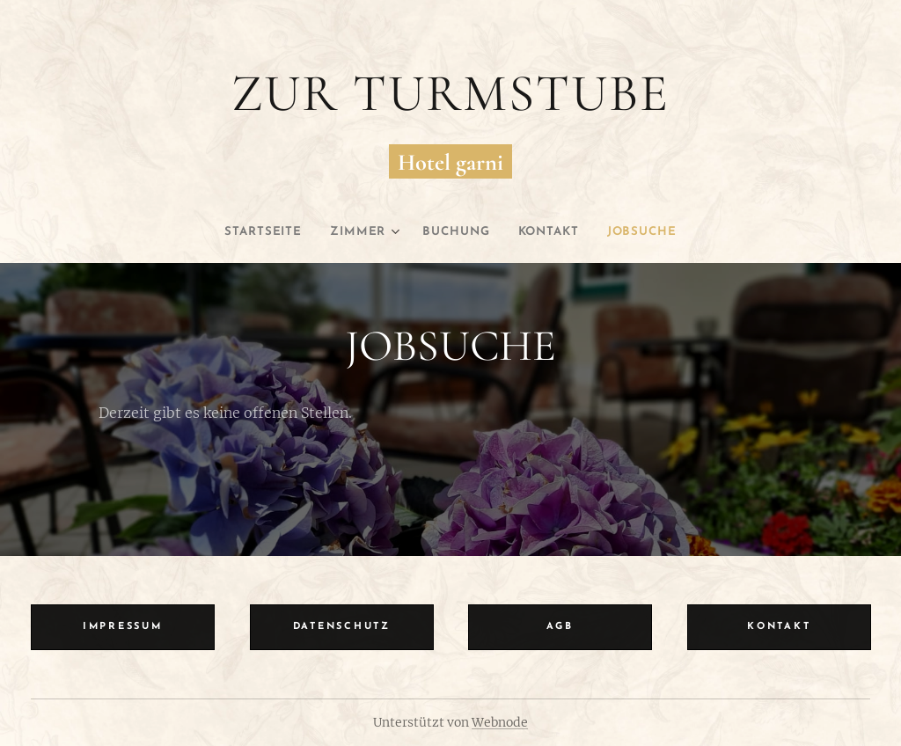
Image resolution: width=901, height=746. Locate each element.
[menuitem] (253, 232)
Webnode (500, 722)
